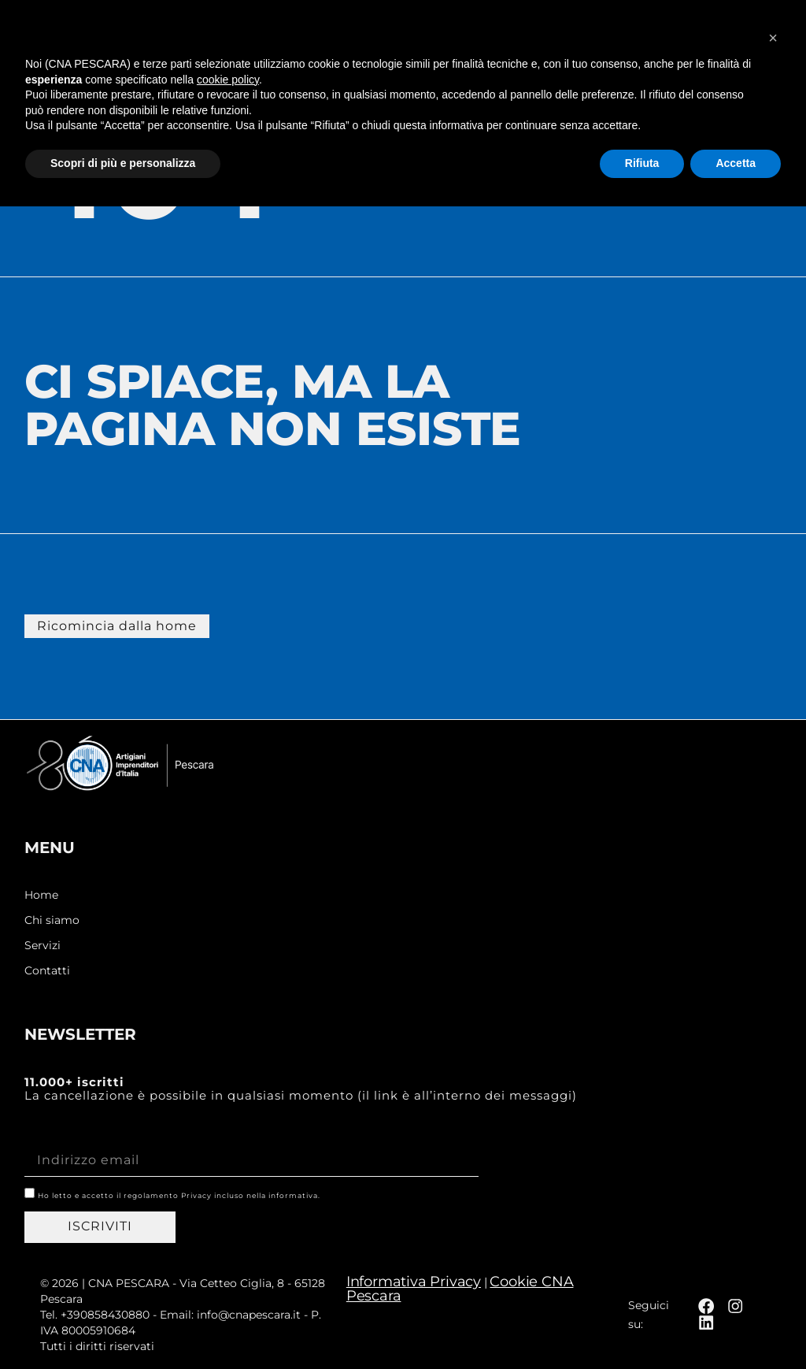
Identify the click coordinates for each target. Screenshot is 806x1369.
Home (41, 894)
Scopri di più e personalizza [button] (122, 1325)
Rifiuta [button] (642, 1325)
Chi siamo (51, 919)
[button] (771, 35)
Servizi (42, 945)
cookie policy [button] (228, 1242)
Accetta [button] (735, 1325)
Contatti (47, 970)
